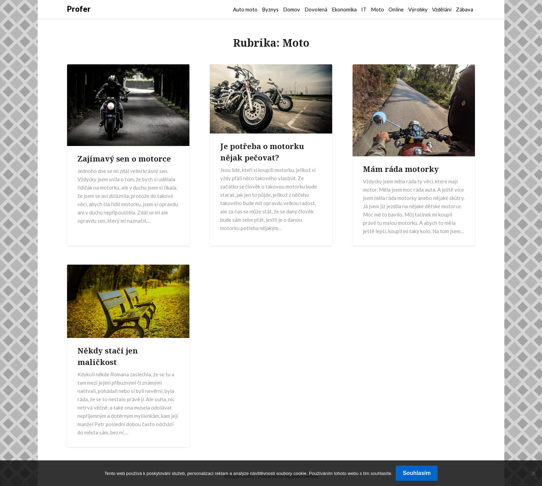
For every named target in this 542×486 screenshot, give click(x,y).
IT (363, 9)
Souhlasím (417, 473)
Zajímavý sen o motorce (124, 158)
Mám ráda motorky (401, 169)
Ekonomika (344, 9)
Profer (79, 8)
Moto (377, 9)
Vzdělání (441, 9)
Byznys (270, 9)
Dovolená (316, 9)
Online (396, 9)
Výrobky (418, 9)
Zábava (464, 9)
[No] (533, 473)
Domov (291, 9)
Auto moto (245, 9)
